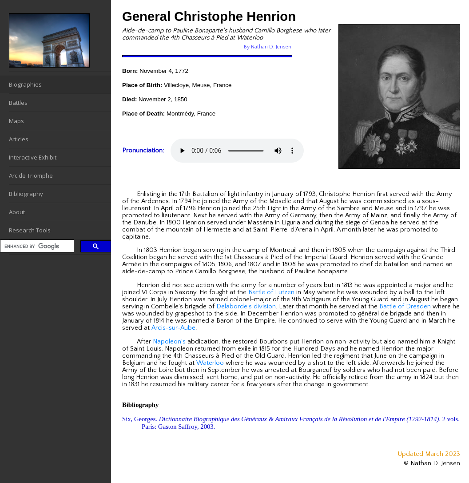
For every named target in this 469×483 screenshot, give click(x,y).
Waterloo (210, 363)
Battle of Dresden (405, 306)
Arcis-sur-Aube (173, 327)
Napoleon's (169, 341)
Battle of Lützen (271, 292)
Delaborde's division (246, 306)
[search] (36, 246)
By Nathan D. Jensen (267, 47)
